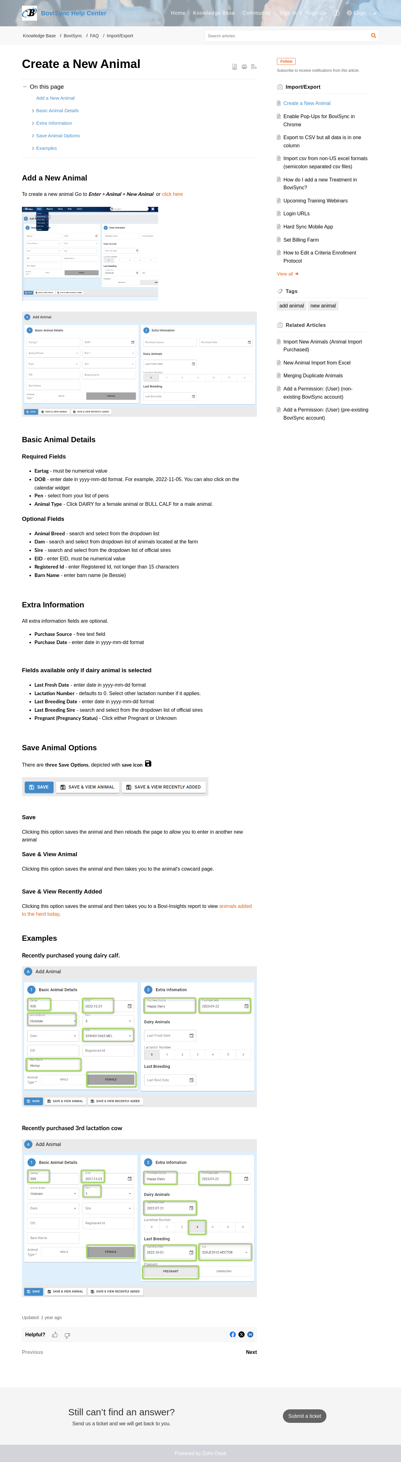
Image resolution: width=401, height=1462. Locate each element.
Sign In (288, 13)
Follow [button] (286, 61)
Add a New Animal (55, 98)
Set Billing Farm (301, 240)
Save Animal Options (58, 135)
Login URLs (297, 213)
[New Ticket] (304, 1416)
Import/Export (120, 35)
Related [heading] (306, 325)
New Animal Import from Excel (317, 362)
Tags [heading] (292, 291)
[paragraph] (139, 739)
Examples (46, 148)
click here (172, 194)
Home (178, 13)
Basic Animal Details (57, 110)
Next (251, 1352)
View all (288, 273)
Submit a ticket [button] (304, 1416)
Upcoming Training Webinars (316, 200)
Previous (32, 1352)
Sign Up (316, 13)
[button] (337, 13)
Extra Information (54, 123)
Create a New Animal (307, 103)
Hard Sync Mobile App (308, 226)
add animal (291, 305)
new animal (323, 305)
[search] (292, 36)
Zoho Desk (214, 1453)
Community (256, 13)
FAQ (94, 35)
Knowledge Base (214, 13)
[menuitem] (178, 13)
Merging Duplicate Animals (313, 375)
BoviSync (73, 35)
